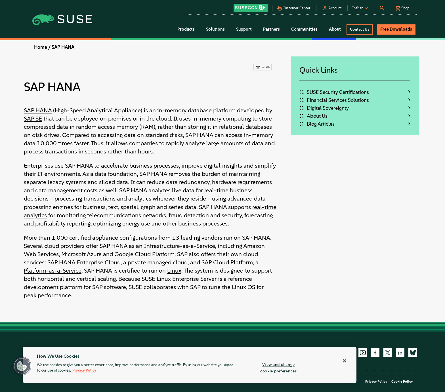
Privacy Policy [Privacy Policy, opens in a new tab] (84, 370)
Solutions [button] (215, 29)
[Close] (344, 361)
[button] (252, 6)
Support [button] (244, 29)
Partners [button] (271, 29)
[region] (189, 365)
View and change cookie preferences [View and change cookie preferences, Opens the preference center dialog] (278, 368)
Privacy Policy (376, 381)
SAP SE (33, 118)
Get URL (266, 67)
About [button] (335, 29)
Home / (42, 47)
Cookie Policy (402, 381)
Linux (174, 270)
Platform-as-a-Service (52, 270)
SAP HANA (63, 47)
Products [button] (186, 29)
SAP (182, 254)
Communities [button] (304, 29)
